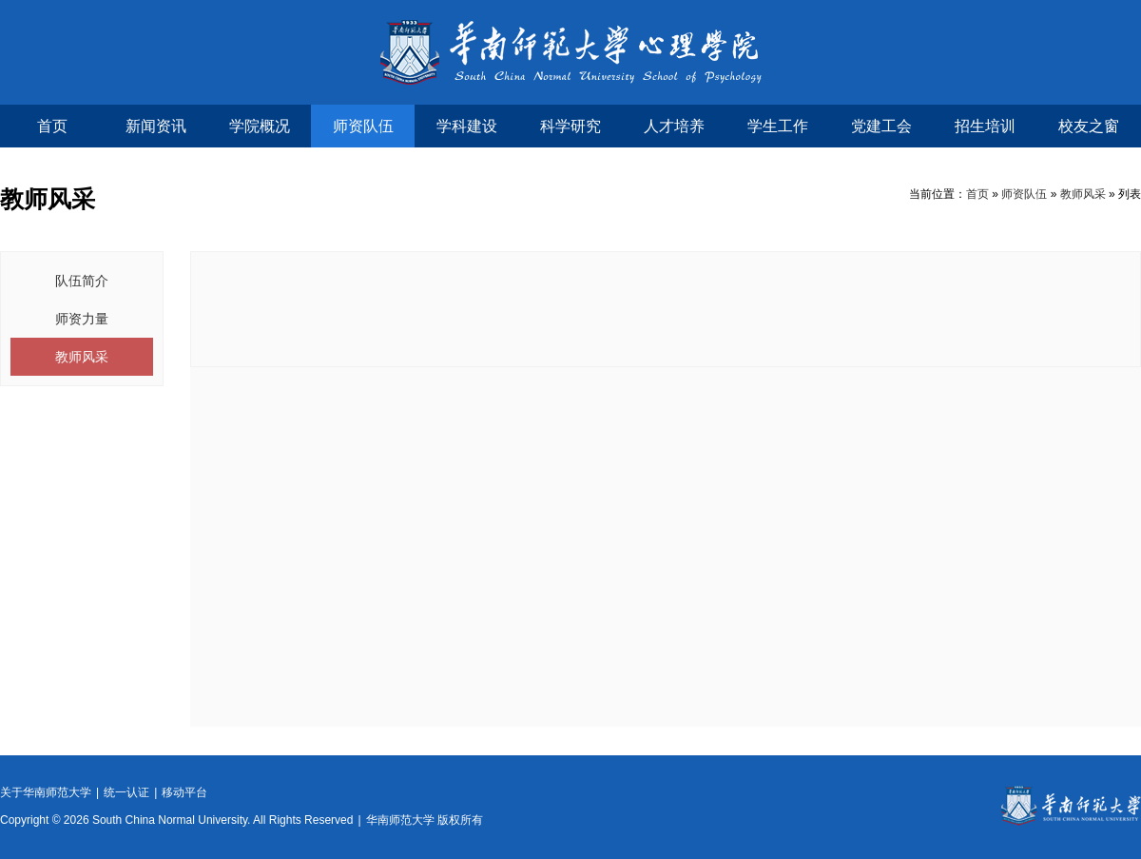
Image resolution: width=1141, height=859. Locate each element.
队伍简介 (81, 280)
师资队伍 (363, 126)
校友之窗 (1088, 126)
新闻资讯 (156, 126)
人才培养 (674, 126)
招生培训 (985, 126)
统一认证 (126, 792)
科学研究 (570, 126)
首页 (52, 126)
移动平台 (184, 792)
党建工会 (881, 126)
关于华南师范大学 (45, 792)
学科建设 (466, 126)
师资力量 (81, 318)
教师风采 (1083, 194)
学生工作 (777, 126)
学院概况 (259, 126)
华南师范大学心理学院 (571, 52)
